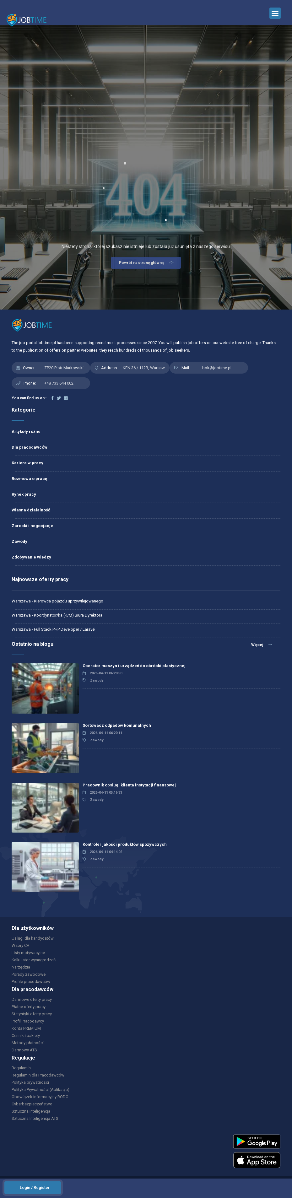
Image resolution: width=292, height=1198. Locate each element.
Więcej (261, 645)
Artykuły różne (26, 431)
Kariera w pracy (27, 463)
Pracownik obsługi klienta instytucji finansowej (129, 785)
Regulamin (21, 1068)
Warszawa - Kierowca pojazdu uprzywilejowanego (57, 601)
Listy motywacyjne (28, 952)
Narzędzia (21, 967)
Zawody (19, 541)
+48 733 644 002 (58, 383)
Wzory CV (20, 945)
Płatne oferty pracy (29, 1006)
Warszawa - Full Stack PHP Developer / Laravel (53, 629)
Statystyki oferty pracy (32, 1014)
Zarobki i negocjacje (32, 525)
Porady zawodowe (29, 974)
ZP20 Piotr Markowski (64, 367)
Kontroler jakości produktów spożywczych (125, 844)
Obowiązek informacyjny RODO (40, 1096)
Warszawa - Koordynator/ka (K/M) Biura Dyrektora (57, 615)
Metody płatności (28, 1042)
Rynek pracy (24, 494)
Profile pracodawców (31, 981)
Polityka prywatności (30, 1082)
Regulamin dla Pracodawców (38, 1075)
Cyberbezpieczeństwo (32, 1104)
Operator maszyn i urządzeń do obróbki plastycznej (134, 665)
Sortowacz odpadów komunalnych (117, 725)
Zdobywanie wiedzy (31, 557)
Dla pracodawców (29, 447)
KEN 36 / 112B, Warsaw (144, 367)
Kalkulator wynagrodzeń (34, 960)
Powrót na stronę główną (147, 263)
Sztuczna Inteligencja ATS (35, 1118)
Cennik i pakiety (26, 1035)
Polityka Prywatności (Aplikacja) (40, 1089)
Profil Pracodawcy (28, 1021)
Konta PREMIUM (26, 1028)
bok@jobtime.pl (216, 367)
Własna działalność (31, 510)
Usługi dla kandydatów (33, 938)
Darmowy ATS (24, 1050)
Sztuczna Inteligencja (31, 1111)
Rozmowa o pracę (29, 478)
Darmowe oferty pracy (32, 999)
